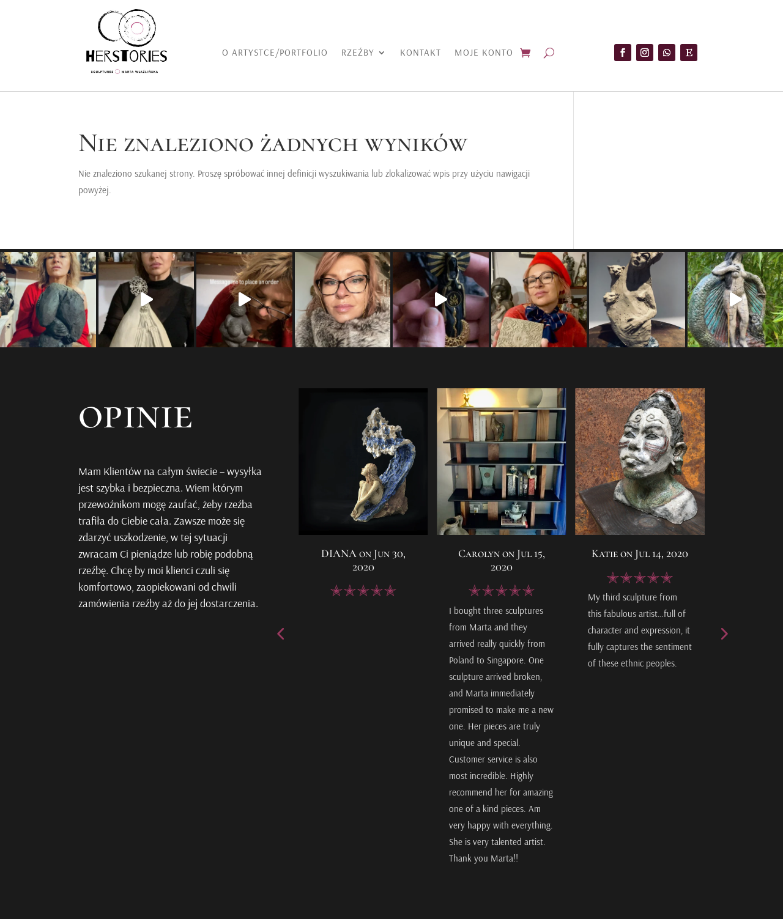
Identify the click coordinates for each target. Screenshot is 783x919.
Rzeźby (357, 53)
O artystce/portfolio (275, 53)
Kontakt (420, 53)
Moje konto (484, 53)
